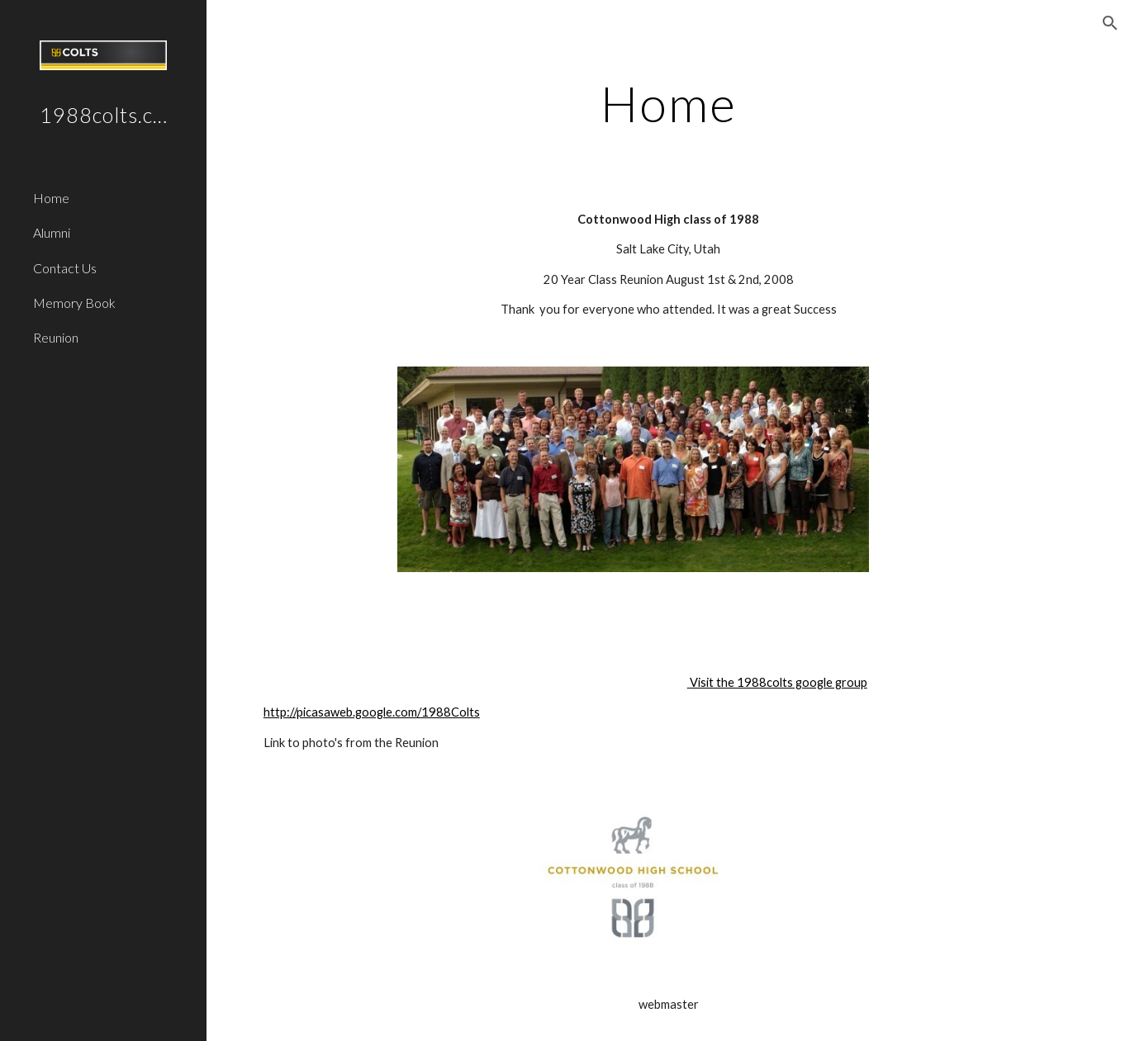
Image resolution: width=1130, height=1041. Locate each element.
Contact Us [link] (65, 268)
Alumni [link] (51, 232)
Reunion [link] (55, 337)
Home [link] (51, 198)
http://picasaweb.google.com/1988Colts (372, 712)
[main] (668, 103)
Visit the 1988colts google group (778, 682)
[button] (1110, 23)
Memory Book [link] (74, 302)
